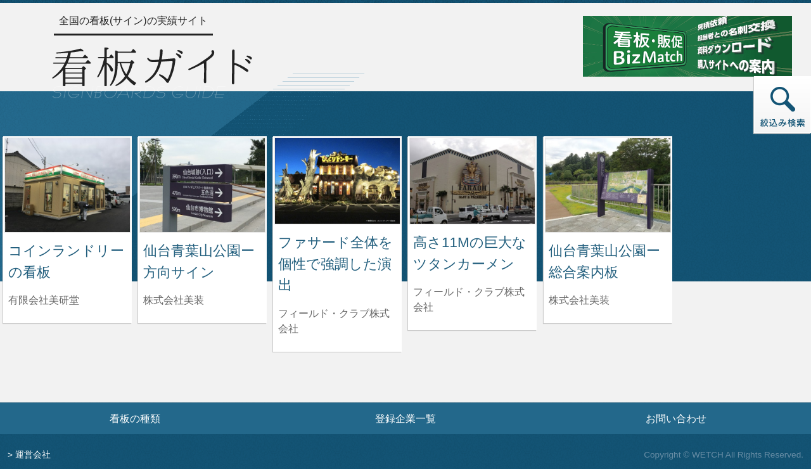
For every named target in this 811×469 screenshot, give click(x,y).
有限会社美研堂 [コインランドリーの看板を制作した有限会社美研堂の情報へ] (43, 300)
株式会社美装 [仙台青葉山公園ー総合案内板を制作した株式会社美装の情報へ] (579, 300)
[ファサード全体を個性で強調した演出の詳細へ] (337, 180)
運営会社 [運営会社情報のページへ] (33, 454)
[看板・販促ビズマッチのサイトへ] (687, 45)
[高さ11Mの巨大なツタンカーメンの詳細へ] (472, 180)
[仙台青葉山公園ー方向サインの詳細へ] (202, 184)
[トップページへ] (152, 71)
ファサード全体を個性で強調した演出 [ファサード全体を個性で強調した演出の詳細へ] (335, 263)
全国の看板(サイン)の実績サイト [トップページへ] (133, 20)
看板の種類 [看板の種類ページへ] (135, 418)
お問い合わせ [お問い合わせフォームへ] (676, 418)
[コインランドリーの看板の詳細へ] (67, 184)
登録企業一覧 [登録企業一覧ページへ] (405, 418)
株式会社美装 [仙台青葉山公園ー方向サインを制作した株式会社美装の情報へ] (173, 300)
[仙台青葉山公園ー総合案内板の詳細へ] (608, 184)
